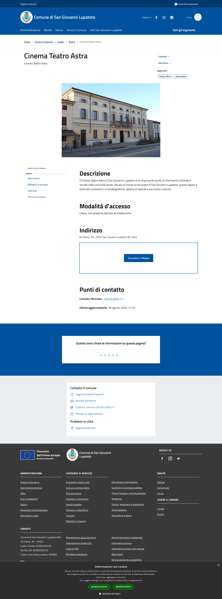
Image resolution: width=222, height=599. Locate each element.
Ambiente (117, 499)
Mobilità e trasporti (76, 521)
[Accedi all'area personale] (186, 4)
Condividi (164, 57)
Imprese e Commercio (77, 499)
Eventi (160, 514)
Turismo (70, 515)
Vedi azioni (165, 63)
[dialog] (111, 580)
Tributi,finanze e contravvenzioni (129, 493)
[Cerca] (198, 17)
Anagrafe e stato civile (77, 482)
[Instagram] (163, 17)
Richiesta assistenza (76, 554)
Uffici (23, 493)
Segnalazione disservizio (78, 543)
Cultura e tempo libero (77, 488)
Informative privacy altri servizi (128, 549)
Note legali (117, 554)
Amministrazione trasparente (127, 537)
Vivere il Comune (44, 42)
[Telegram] (170, 17)
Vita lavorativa (73, 493)
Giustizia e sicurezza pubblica (127, 488)
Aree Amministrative (31, 488)
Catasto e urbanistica (77, 510)
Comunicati (163, 488)
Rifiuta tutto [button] (123, 586)
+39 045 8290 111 (113, 299)
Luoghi (60, 42)
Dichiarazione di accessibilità (127, 560)
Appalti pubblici (74, 504)
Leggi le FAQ (72, 549)
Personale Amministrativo (34, 510)
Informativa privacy (122, 543)
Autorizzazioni (119, 510)
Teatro (72, 42)
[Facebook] (155, 17)
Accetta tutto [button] (99, 587)
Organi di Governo (29, 482)
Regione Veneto (28, 4)
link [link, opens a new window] (140, 580)
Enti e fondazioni (29, 499)
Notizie (161, 482)
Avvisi (160, 493)
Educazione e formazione (125, 482)
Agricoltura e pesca (122, 515)
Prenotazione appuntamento (81, 537)
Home (27, 42)
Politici (23, 504)
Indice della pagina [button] (36, 168)
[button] (111, 593)
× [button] (218, 565)
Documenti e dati (29, 515)
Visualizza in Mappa (138, 258)
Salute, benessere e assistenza (128, 504)
